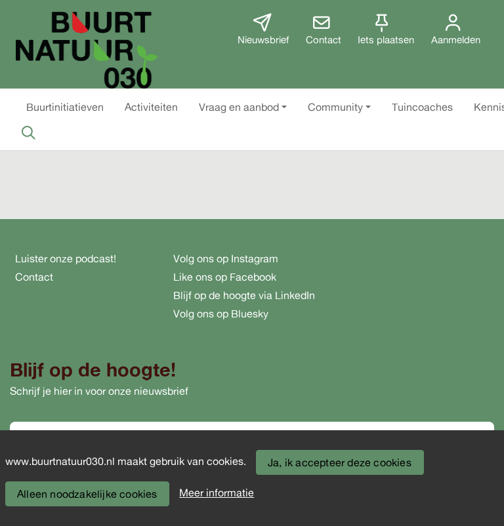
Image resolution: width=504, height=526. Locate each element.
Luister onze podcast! (65, 258)
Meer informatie (216, 492)
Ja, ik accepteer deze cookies (339, 462)
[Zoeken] (28, 132)
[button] (65, 107)
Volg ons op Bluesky (220, 313)
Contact (34, 276)
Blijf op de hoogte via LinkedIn (244, 295)
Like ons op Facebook (224, 276)
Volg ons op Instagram (225, 258)
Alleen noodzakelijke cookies (87, 493)
